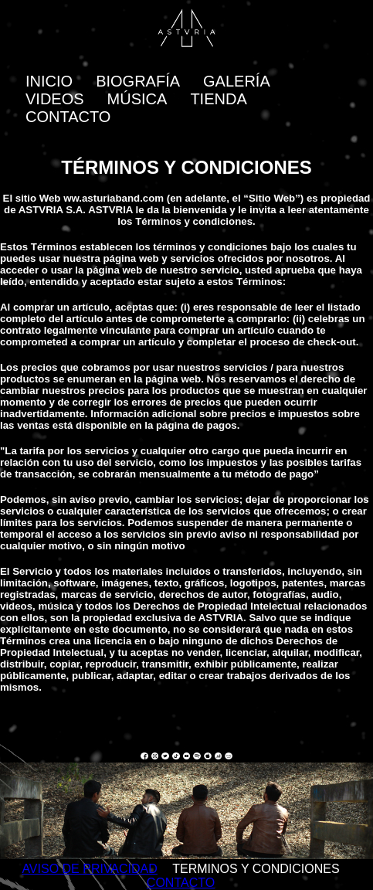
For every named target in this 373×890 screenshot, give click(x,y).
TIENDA (218, 98)
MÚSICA (137, 98)
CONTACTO (67, 116)
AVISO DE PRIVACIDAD (89, 868)
